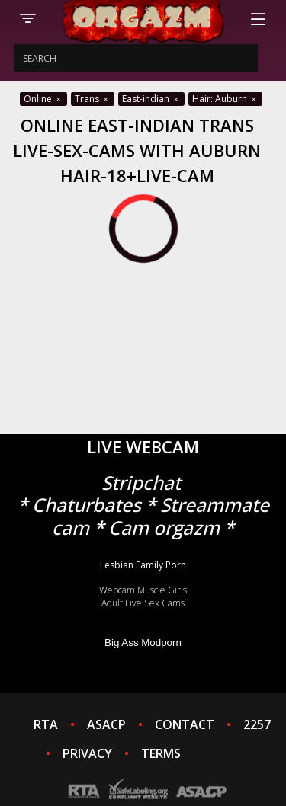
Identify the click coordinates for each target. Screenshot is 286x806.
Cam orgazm (164, 527)
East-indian (151, 98)
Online (43, 98)
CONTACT (184, 724)
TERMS (161, 753)
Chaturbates (86, 504)
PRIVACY (87, 753)
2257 (257, 724)
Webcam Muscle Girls (143, 590)
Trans (93, 98)
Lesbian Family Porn (143, 564)
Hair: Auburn (225, 98)
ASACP (106, 724)
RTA (46, 724)
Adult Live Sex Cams (143, 603)
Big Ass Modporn (143, 642)
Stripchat (141, 482)
